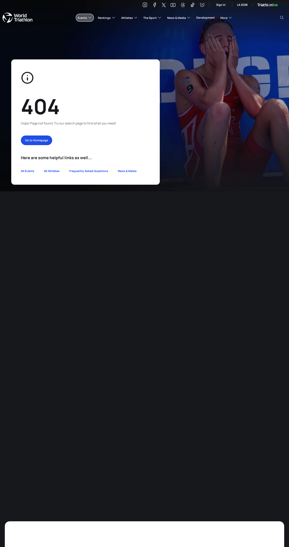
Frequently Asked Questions (88, 171)
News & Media (127, 171)
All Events (27, 171)
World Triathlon (17, 18)
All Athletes (52, 171)
